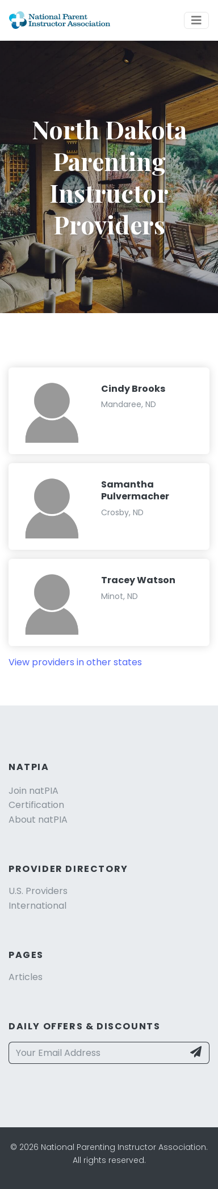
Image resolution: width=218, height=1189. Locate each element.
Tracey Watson (138, 580)
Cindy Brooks (133, 388)
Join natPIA (33, 790)
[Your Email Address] (96, 1053)
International (37, 905)
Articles (26, 976)
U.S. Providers (38, 890)
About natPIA (38, 819)
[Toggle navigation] (196, 20)
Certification (36, 804)
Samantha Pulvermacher (135, 490)
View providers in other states (75, 662)
